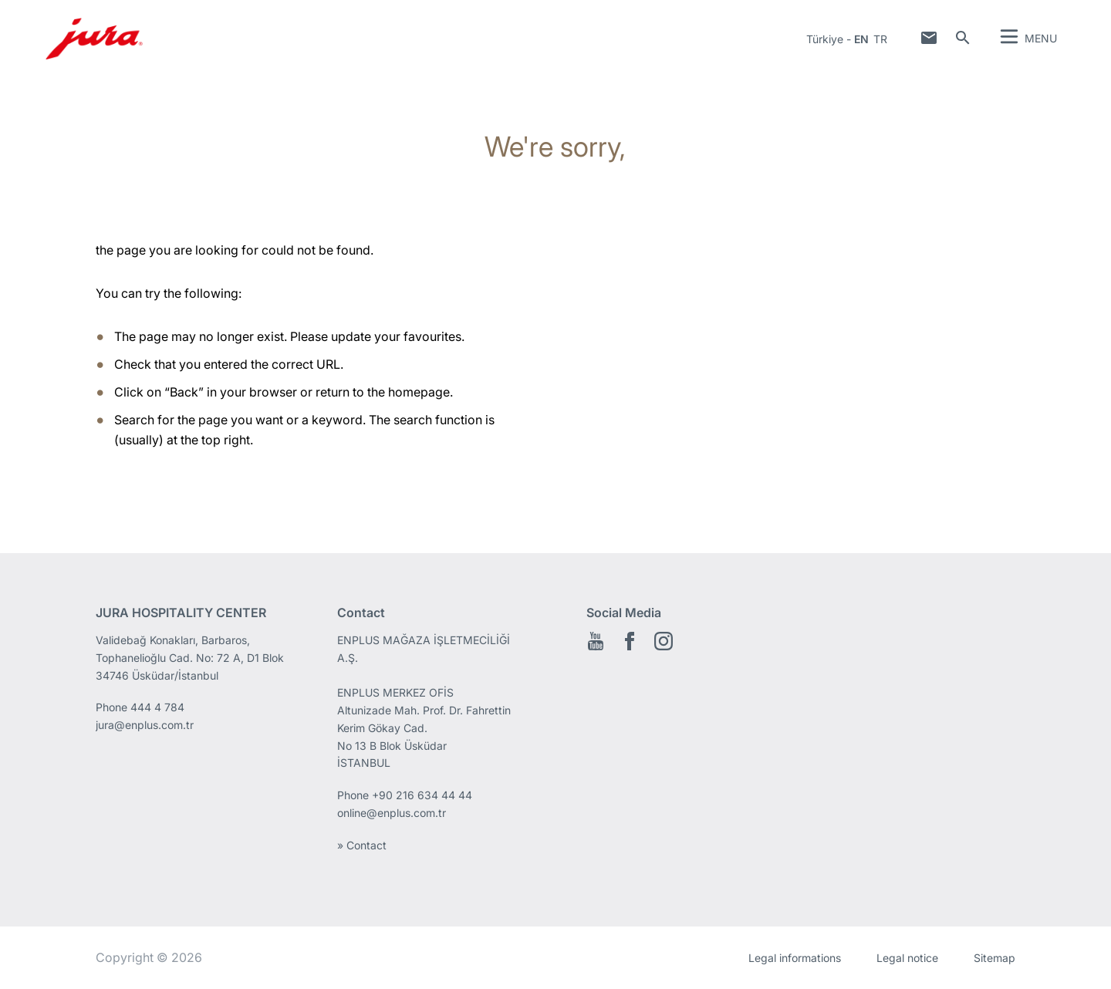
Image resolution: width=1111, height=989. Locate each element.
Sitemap (994, 957)
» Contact (362, 845)
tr (880, 39)
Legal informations (794, 957)
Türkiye (824, 39)
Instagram (663, 641)
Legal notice (907, 957)
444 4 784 (157, 707)
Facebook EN (629, 641)
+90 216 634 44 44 (423, 795)
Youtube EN (595, 641)
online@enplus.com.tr (391, 812)
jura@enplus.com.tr (145, 724)
